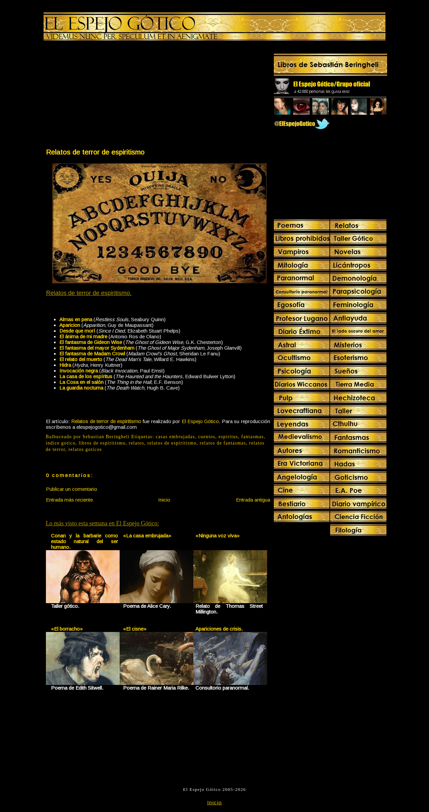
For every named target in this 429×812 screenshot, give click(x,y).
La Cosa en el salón (81, 382)
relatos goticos (85, 449)
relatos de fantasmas (223, 443)
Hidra (65, 365)
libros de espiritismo (102, 443)
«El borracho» (67, 629)
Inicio (164, 500)
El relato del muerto (80, 359)
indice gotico (61, 443)
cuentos (206, 436)
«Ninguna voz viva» (217, 535)
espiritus (228, 436)
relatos (136, 443)
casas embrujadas (175, 436)
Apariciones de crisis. (219, 629)
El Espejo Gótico (200, 421)
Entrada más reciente (69, 500)
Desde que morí (77, 331)
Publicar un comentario (71, 489)
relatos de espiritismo (172, 443)
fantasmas (252, 436)
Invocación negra (78, 370)
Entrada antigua (253, 500)
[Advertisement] (101, 96)
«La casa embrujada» (147, 535)
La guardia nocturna (81, 388)
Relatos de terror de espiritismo (95, 152)
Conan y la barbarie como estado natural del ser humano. (84, 541)
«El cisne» (134, 629)
